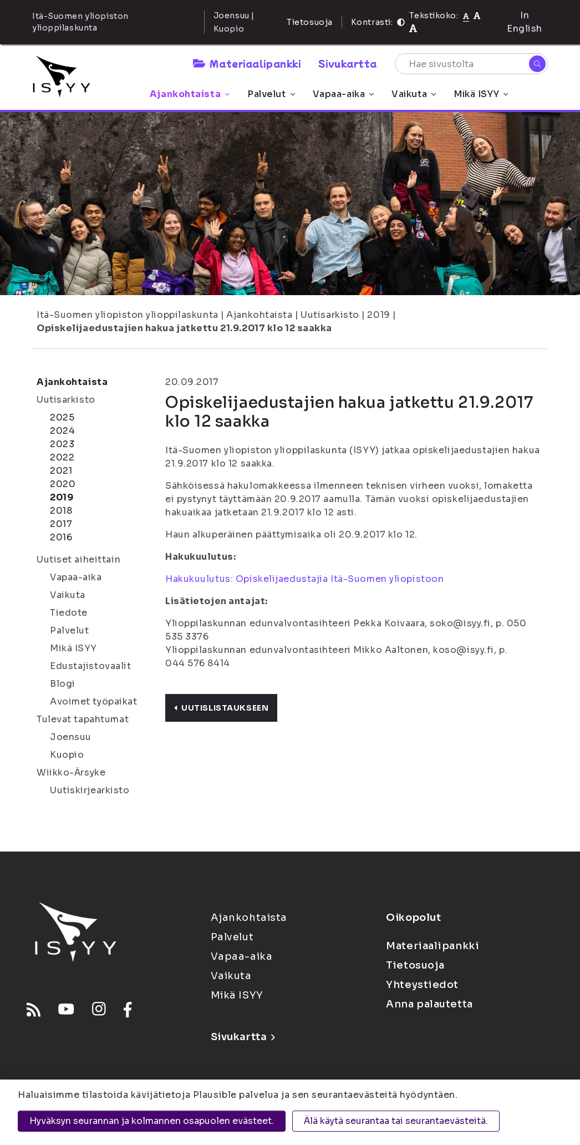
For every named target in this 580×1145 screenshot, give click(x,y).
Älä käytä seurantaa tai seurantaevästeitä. (396, 1121)
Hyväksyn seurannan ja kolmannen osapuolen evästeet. (151, 1121)
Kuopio (67, 755)
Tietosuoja (310, 22)
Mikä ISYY (481, 94)
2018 (61, 510)
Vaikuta (413, 94)
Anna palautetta (429, 1004)
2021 (61, 471)
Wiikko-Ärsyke (71, 772)
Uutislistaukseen (221, 708)
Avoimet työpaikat (94, 701)
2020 (62, 484)
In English (524, 21)
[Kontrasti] (401, 22)
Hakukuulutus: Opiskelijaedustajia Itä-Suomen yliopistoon (304, 579)
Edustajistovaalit (90, 666)
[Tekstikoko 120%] (413, 28)
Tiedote (69, 613)
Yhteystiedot (422, 985)
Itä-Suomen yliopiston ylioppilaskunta (127, 315)
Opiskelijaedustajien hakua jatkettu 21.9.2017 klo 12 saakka (184, 328)
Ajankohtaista (190, 94)
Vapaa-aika (343, 94)
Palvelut (270, 94)
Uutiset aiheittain (78, 559)
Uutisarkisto (330, 315)
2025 (62, 417)
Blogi (62, 684)
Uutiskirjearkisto (90, 790)
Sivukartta (347, 63)
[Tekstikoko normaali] (466, 15)
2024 (62, 431)
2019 (378, 315)
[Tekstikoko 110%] (477, 15)
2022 (62, 457)
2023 (62, 444)
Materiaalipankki (247, 63)
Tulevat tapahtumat (83, 719)
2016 (61, 537)
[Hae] (537, 63)
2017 (61, 524)
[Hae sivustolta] (471, 63)
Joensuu (70, 737)
